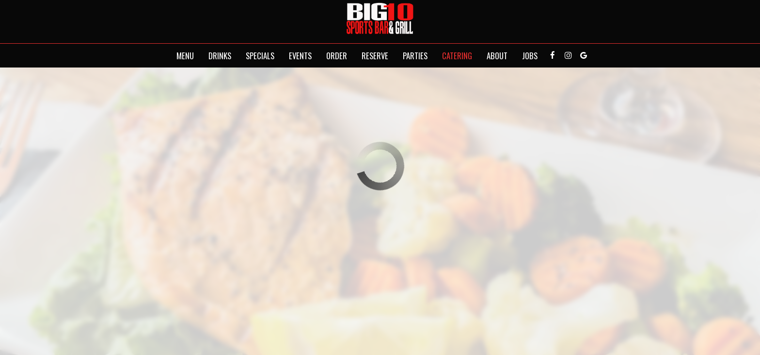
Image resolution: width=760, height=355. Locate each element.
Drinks (219, 56)
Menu (185, 56)
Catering (457, 56)
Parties (415, 56)
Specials (260, 56)
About (497, 56)
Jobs (530, 56)
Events (300, 56)
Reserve (375, 56)
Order (336, 56)
